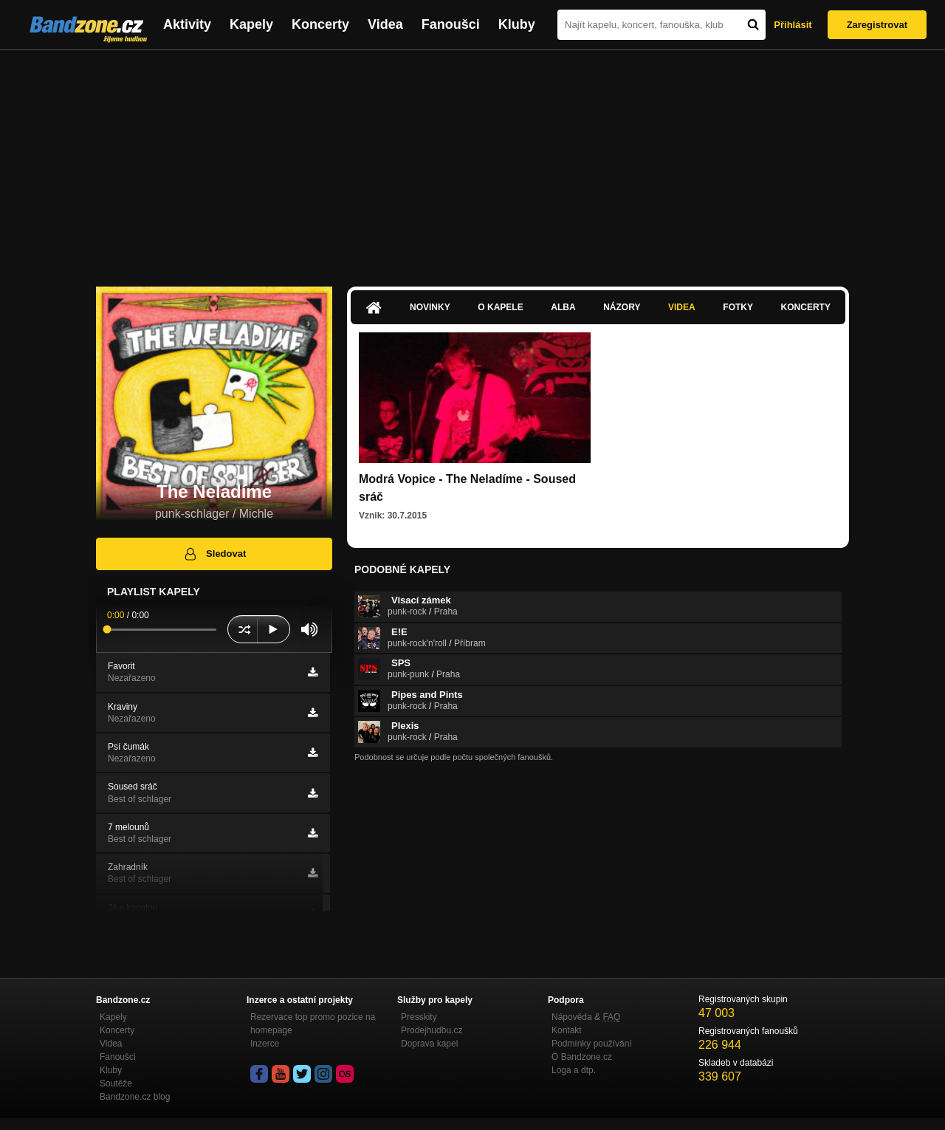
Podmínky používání (591, 1043)
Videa (385, 24)
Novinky (430, 307)
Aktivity (187, 24)
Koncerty (320, 24)
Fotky (738, 307)
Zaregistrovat (877, 24)
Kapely (251, 24)
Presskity (419, 1017)
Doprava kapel (429, 1043)
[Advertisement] (472, 161)
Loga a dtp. (573, 1070)
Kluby (516, 24)
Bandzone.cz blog (135, 1097)
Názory (621, 307)
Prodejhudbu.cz (431, 1030)
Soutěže (116, 1083)
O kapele (500, 307)
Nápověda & (585, 1017)
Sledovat (214, 554)
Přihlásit (792, 24)
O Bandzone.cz (581, 1057)
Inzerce (264, 1043)
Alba (563, 307)
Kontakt (566, 1030)
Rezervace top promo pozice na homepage (312, 1023)
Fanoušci (451, 24)
